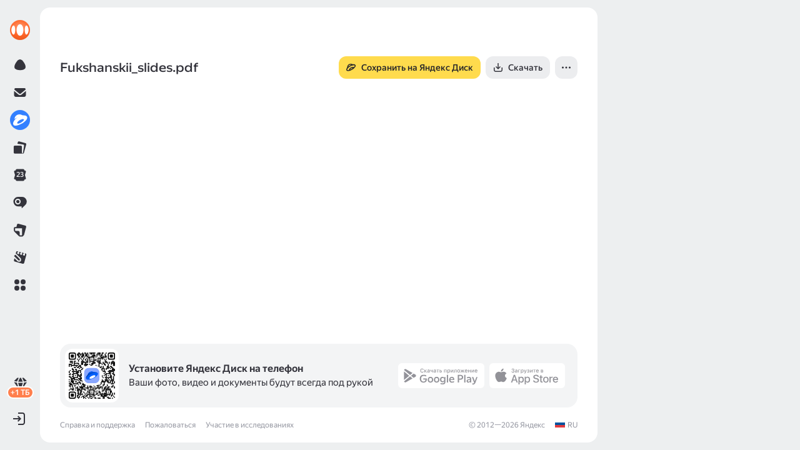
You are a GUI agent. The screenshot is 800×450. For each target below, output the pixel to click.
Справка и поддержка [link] (97, 425)
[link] (20, 30)
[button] (20, 285)
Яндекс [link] (532, 425)
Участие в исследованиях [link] (250, 425)
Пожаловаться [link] (170, 425)
